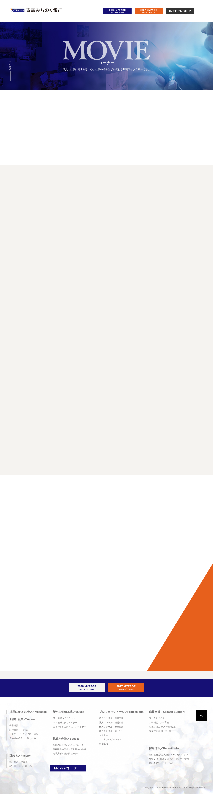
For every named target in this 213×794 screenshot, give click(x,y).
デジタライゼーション (110, 739)
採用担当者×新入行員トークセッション (168, 754)
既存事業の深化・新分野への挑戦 (69, 749)
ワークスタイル (156, 718)
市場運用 (103, 743)
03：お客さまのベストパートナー (69, 726)
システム (103, 735)
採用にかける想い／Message (28, 711)
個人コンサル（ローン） (111, 731)
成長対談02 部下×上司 (160, 731)
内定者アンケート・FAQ (161, 763)
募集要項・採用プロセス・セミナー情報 (169, 759)
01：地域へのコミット (64, 718)
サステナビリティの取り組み (23, 734)
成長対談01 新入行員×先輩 (162, 726)
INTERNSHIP (180, 11)
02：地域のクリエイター (65, 722)
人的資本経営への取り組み (22, 738)
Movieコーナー (68, 768)
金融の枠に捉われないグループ (68, 745)
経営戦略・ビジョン (19, 730)
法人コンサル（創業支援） (112, 718)
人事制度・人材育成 (159, 722)
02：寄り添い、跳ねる (20, 766)
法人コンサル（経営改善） (112, 722)
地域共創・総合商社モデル (66, 753)
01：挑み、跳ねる (18, 762)
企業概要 (13, 725)
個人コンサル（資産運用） (112, 726)
